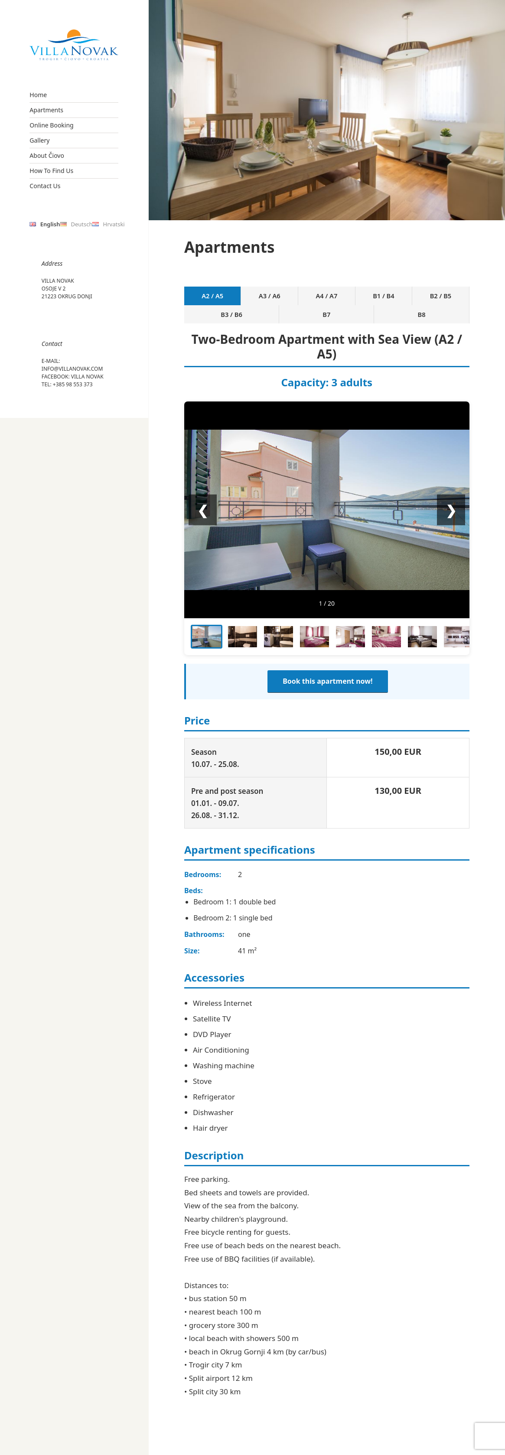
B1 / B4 (309, 300)
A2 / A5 (201, 300)
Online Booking (51, 125)
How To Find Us (51, 170)
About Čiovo (46, 155)
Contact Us (44, 186)
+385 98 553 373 (73, 384)
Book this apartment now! (327, 674)
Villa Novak (87, 376)
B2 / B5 (344, 300)
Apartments (46, 110)
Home (38, 95)
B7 (416, 300)
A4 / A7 (273, 300)
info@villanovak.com (72, 368)
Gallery (39, 140)
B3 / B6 (380, 300)
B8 (451, 300)
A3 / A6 (237, 300)
